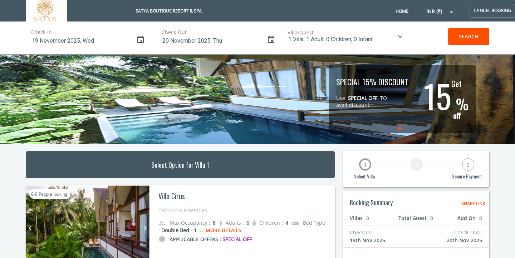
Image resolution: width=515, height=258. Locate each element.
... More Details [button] (220, 230)
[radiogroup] (400, 128)
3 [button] (468, 164)
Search (469, 36)
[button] (440, 11)
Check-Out (174, 32)
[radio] (400, 128)
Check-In (41, 32)
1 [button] (365, 164)
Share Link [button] (473, 204)
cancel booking (492, 11)
